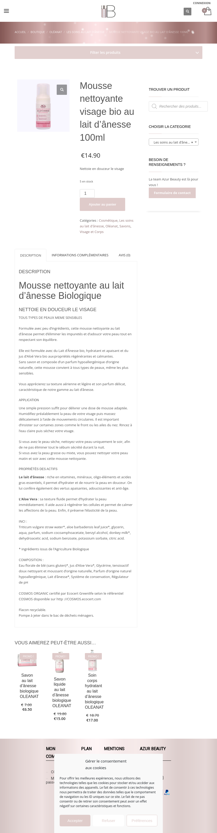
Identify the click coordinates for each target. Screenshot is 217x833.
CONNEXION (202, 3)
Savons (125, 226)
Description (30, 255)
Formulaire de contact (172, 192)
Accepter (75, 820)
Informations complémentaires (80, 255)
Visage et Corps (92, 231)
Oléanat (111, 226)
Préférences (142, 820)
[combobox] (174, 142)
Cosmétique (108, 220)
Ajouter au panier (102, 204)
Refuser (108, 820)
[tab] (30, 255)
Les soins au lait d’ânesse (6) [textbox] (174, 142)
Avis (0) (124, 255)
